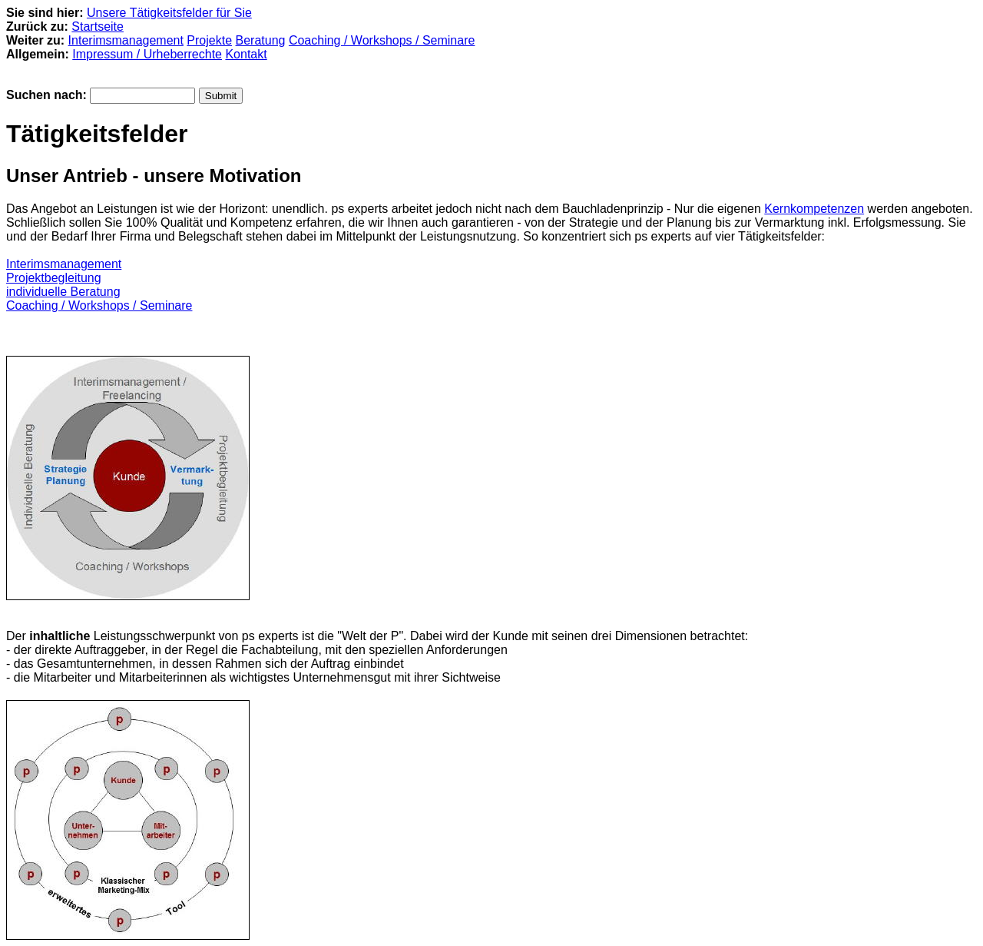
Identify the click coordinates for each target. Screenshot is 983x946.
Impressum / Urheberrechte (147, 54)
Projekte (209, 40)
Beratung (261, 40)
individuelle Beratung (63, 291)
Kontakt (245, 54)
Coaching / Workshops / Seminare (382, 40)
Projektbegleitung (53, 277)
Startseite (97, 26)
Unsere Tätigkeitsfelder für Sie (169, 12)
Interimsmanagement (126, 40)
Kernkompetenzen (814, 208)
